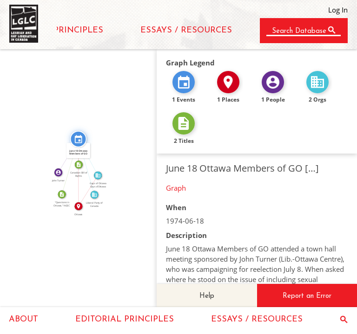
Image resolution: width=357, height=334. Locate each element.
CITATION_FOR (68, 166)
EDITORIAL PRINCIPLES (124, 319)
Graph (176, 188)
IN (86, 190)
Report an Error (307, 296)
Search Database (299, 31)
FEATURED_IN (88, 166)
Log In (338, 10)
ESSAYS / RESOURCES (186, 30)
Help (206, 296)
